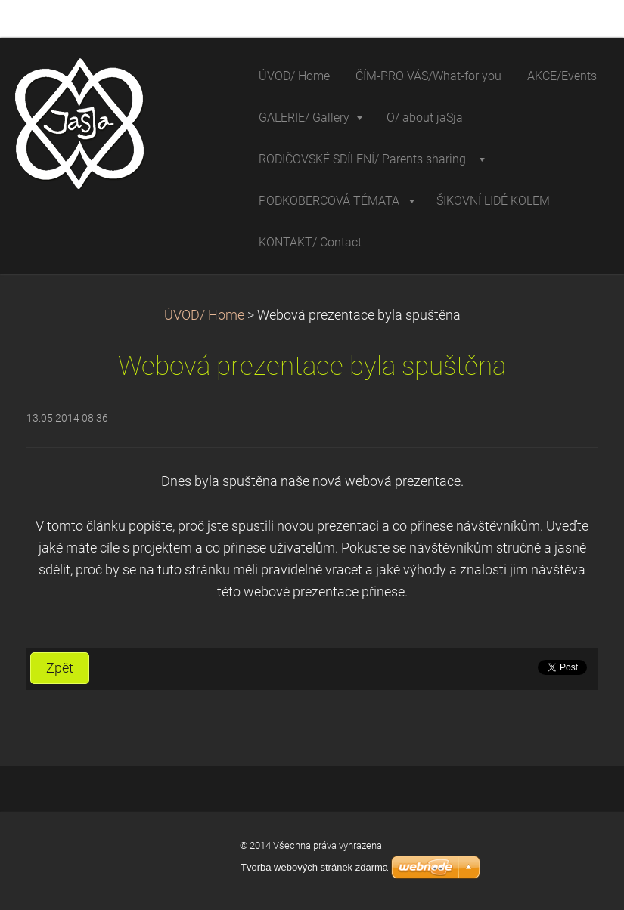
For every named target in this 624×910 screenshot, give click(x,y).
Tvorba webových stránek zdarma (314, 867)
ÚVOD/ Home (204, 315)
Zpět (59, 668)
